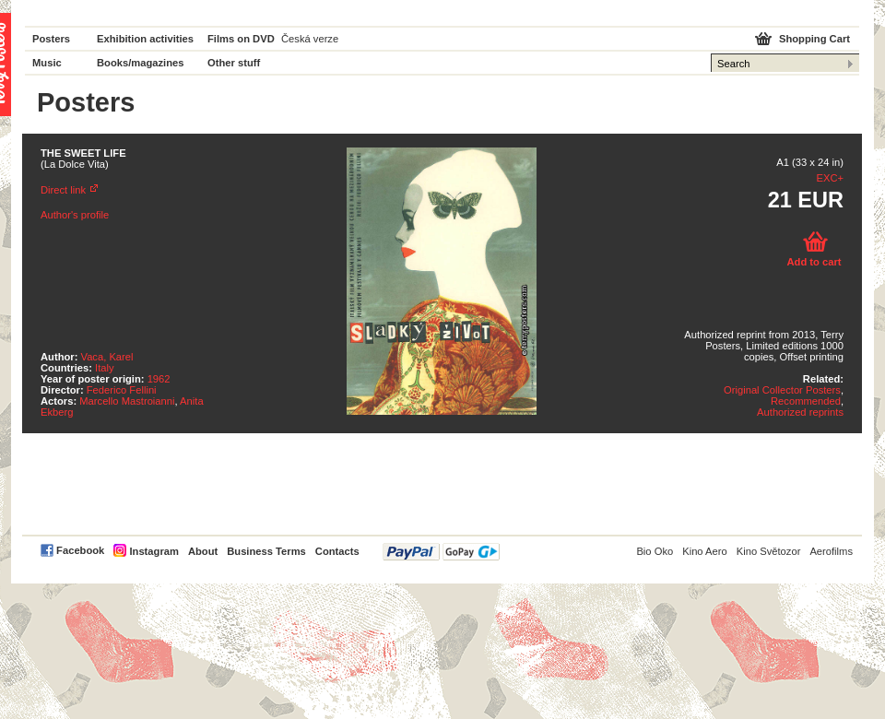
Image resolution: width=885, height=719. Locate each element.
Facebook (80, 550)
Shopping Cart (814, 38)
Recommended (806, 401)
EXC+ (830, 177)
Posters (51, 38)
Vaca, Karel (107, 356)
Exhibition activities (145, 38)
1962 (159, 378)
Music (47, 62)
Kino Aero (704, 551)
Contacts (337, 551)
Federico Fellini (122, 389)
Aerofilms (831, 551)
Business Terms (266, 551)
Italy (104, 367)
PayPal (441, 551)
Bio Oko (654, 551)
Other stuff (233, 62)
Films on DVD (241, 38)
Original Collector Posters (782, 389)
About (203, 551)
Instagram (153, 551)
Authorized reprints (800, 412)
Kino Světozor (769, 551)
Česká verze (309, 38)
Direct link (63, 189)
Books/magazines (140, 62)
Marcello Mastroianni (126, 401)
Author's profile (75, 214)
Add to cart (813, 261)
